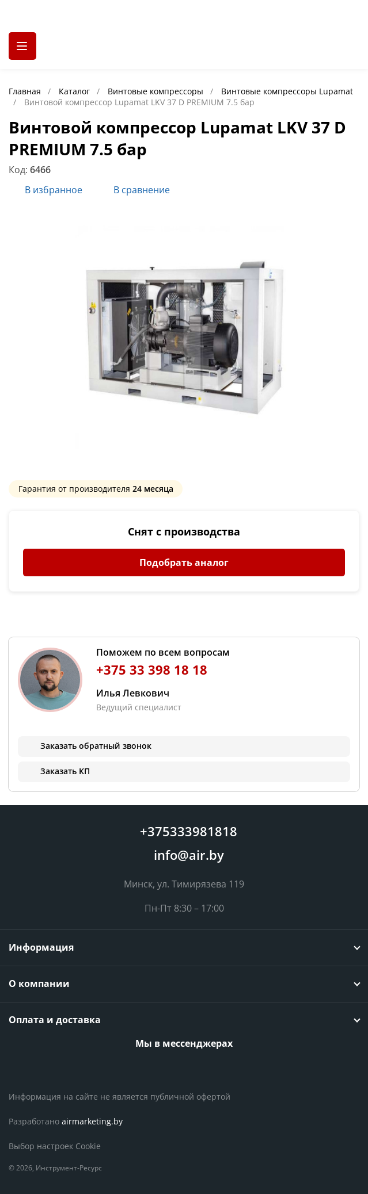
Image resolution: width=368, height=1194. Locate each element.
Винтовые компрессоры (157, 91)
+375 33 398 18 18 (151, 669)
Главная (26, 91)
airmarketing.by (92, 1121)
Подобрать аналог (184, 562)
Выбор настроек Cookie (55, 1146)
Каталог (75, 91)
